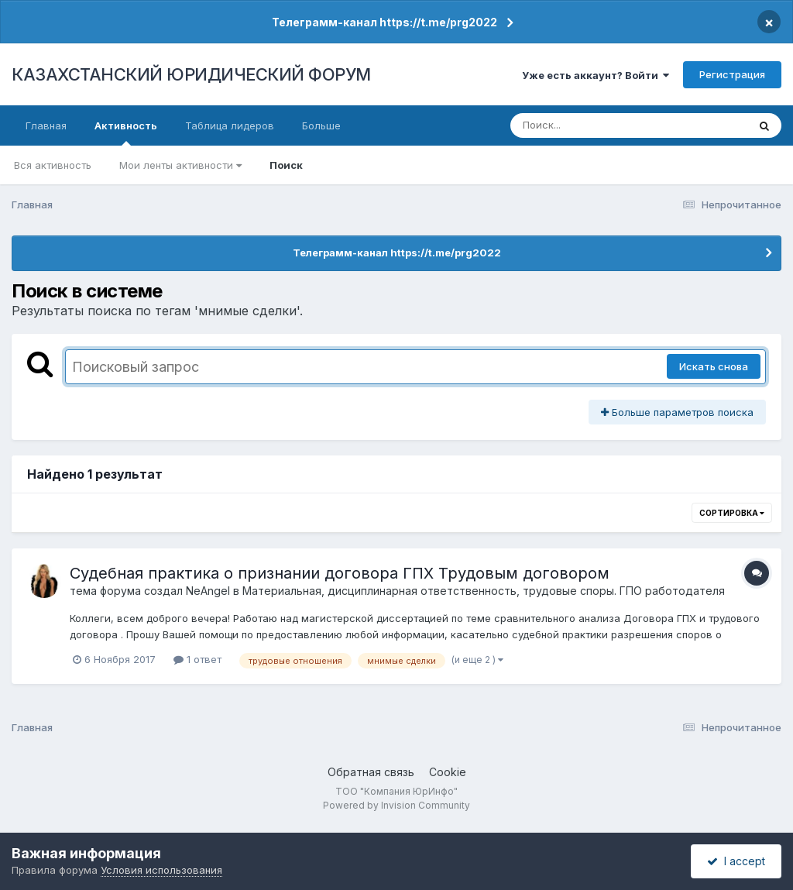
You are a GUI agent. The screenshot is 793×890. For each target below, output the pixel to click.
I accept (736, 861)
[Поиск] (599, 125)
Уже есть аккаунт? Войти (595, 75)
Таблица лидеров (229, 125)
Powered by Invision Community (396, 805)
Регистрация (732, 74)
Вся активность (52, 165)
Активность (125, 132)
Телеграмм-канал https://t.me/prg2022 (384, 22)
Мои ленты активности (180, 165)
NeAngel (208, 590)
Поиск (286, 165)
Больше (321, 125)
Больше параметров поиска (677, 412)
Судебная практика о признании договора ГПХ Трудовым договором (339, 573)
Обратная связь (371, 771)
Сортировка (731, 512)
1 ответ (197, 659)
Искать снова (713, 366)
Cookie (447, 771)
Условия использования (161, 870)
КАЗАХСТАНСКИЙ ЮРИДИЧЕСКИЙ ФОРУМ (191, 74)
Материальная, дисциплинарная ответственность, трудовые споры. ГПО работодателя (483, 590)
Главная (46, 125)
